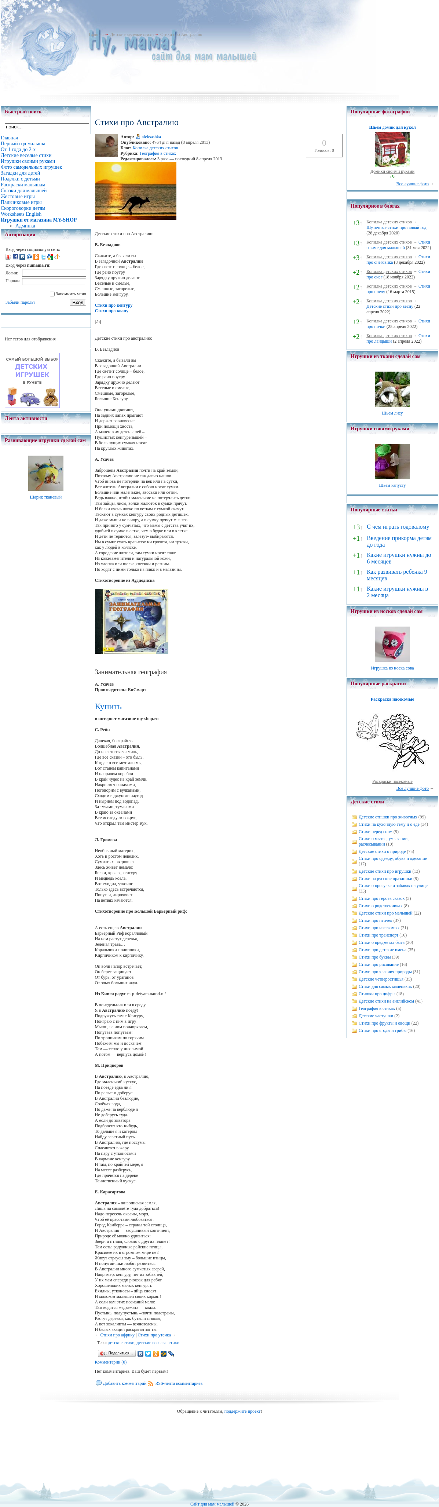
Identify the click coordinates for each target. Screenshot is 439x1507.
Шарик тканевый (46, 497)
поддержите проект (242, 1411)
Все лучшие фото (412, 183)
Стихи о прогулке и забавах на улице (393, 885)
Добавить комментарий (125, 1383)
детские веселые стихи (158, 1342)
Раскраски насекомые (392, 781)
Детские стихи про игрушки (385, 871)
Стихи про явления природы (385, 971)
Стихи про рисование (379, 964)
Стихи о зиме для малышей (398, 245)
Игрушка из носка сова (392, 668)
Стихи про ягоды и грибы (382, 1030)
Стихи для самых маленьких (385, 986)
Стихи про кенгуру (114, 305)
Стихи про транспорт (378, 935)
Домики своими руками (392, 171)
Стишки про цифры (377, 993)
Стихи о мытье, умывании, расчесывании (384, 841)
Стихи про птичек (375, 920)
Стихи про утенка (154, 1335)
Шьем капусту (392, 485)
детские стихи (121, 1342)
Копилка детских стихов (155, 147)
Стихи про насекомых (379, 927)
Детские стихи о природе (382, 851)
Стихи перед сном (375, 831)
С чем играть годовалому (398, 526)
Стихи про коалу (111, 310)
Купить (108, 706)
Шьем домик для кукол (392, 127)
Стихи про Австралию (181, 34)
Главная (96, 34)
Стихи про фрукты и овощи (384, 1023)
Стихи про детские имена (382, 949)
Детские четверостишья (381, 979)
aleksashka (151, 136)
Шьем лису (392, 413)
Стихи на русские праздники (385, 878)
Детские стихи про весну (389, 306)
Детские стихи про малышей (386, 913)
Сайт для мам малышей (212, 1504)
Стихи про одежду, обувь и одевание (393, 858)
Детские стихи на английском (386, 1001)
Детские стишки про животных (388, 817)
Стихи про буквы (375, 957)
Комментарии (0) (111, 1362)
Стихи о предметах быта (382, 942)
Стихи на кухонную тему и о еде (389, 824)
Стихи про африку (117, 1335)
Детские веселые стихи (132, 34)
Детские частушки (376, 1015)
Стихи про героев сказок (382, 898)
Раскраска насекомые (392, 699)
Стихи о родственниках (380, 905)
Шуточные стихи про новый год (396, 227)
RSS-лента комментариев (178, 1383)
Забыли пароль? (20, 302)
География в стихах (158, 153)
